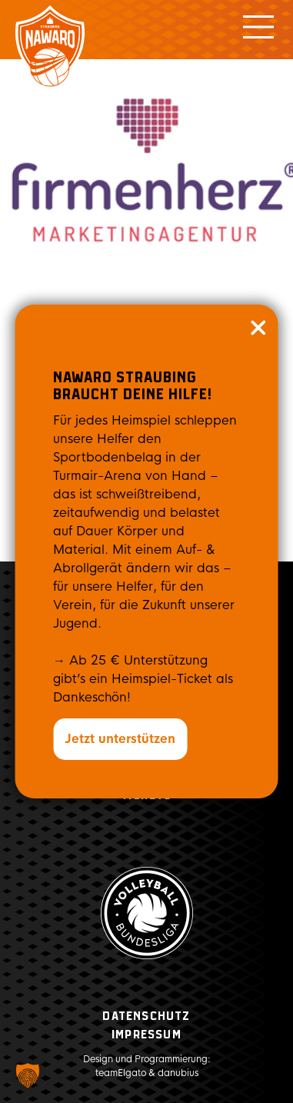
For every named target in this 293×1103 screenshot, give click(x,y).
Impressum (146, 1035)
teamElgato (120, 1073)
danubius (178, 1073)
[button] (27, 1075)
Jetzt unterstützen (120, 739)
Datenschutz (146, 1016)
